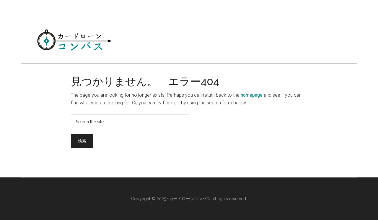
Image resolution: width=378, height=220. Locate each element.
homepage (252, 95)
